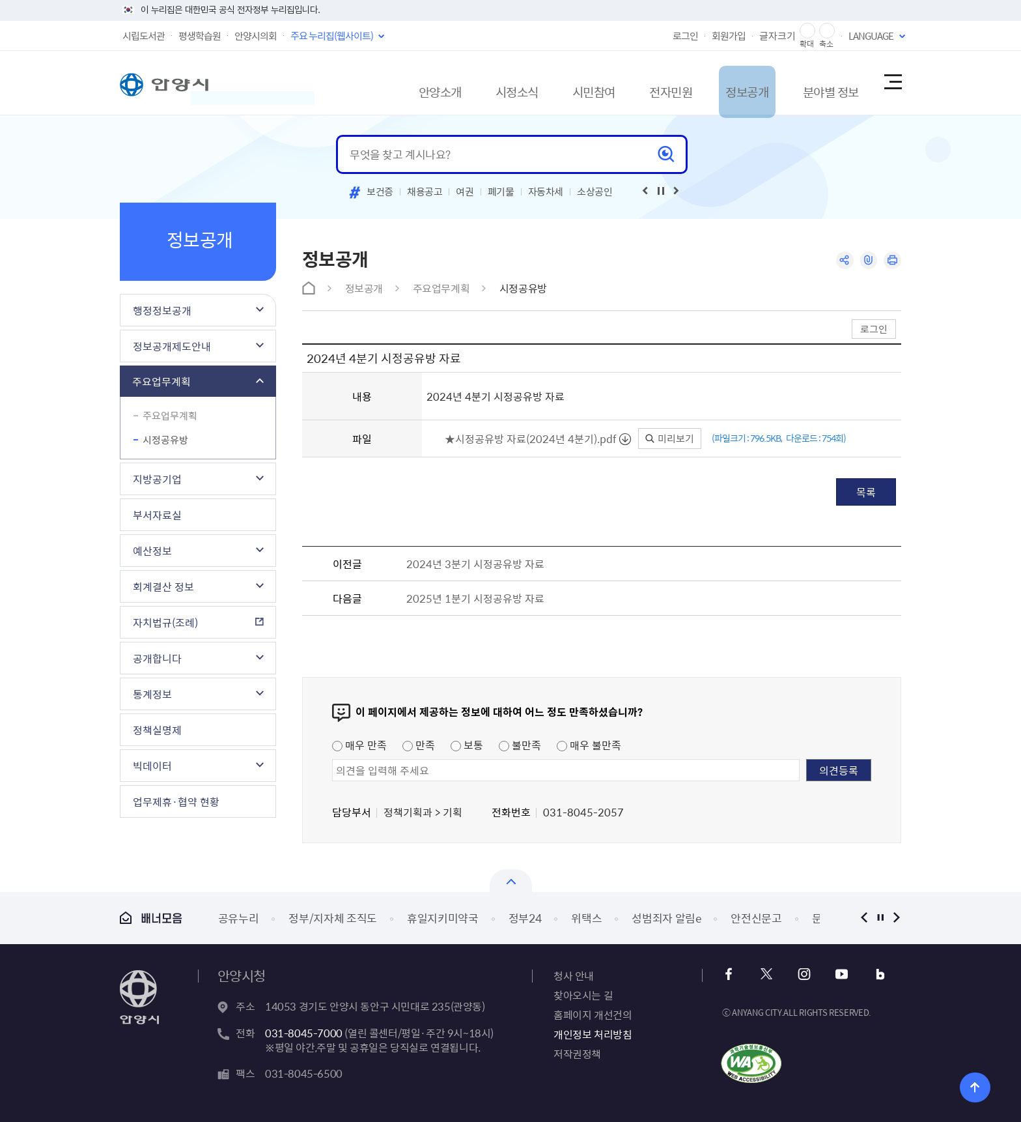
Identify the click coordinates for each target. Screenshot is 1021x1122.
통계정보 (152, 694)
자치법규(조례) (165, 622)
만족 (418, 745)
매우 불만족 (589, 745)
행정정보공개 (162, 310)
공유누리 (238, 918)
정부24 (525, 918)
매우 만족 (359, 745)
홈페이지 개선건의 (592, 1014)
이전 (864, 918)
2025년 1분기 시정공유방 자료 (475, 598)
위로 (966, 1085)
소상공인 (595, 191)
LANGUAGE (870, 36)
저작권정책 (577, 1053)
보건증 (380, 191)
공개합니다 (157, 658)
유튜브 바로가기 (837, 974)
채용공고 (425, 191)
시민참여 (546, 82)
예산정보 (152, 550)
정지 (880, 918)
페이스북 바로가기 (731, 974)
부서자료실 (157, 515)
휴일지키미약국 (443, 918)
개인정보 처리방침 (592, 1034)
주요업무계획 (161, 381)
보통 (467, 745)
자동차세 (546, 191)
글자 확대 (807, 30)
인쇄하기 (891, 261)
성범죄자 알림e (666, 918)
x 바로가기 (766, 974)
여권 (464, 191)
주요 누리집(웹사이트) (331, 36)
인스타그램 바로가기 (801, 974)
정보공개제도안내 (172, 346)
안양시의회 (255, 36)
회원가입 (729, 36)
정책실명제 (157, 730)
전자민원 (632, 82)
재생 (660, 190)
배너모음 (151, 918)
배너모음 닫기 (511, 880)
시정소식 (460, 82)
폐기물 (501, 191)
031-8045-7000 (304, 1033)
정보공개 (718, 82)
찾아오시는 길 (583, 995)
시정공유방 (165, 440)
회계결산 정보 (163, 586)
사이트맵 (892, 83)
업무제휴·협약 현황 (176, 801)
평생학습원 (199, 36)
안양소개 (374, 82)
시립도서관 (143, 36)
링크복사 (866, 261)
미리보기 (669, 438)
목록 (866, 492)
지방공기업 (157, 479)
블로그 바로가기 (872, 974)
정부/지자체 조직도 (332, 918)
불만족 (520, 745)
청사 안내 (573, 975)
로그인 (685, 36)
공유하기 (841, 261)
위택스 (586, 918)
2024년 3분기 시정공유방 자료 (475, 563)
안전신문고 (756, 918)
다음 (896, 918)
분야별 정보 (811, 82)
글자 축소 (827, 30)
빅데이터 (152, 765)
